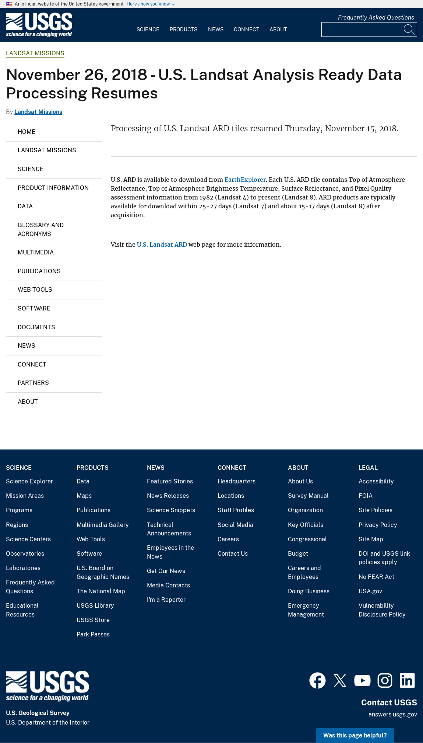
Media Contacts (168, 585)
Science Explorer (29, 481)
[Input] (369, 29)
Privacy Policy (378, 524)
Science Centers (28, 539)
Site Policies (375, 510)
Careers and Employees (304, 572)
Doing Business (308, 591)
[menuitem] (148, 25)
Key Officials (305, 524)
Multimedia (36, 252)
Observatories (25, 553)
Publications (39, 271)
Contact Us (233, 553)
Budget (298, 553)
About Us (300, 481)
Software (34, 308)
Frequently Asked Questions (376, 17)
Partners (33, 382)
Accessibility (376, 481)
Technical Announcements (169, 529)
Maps (84, 495)
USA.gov (370, 591)
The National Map (101, 591)
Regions (17, 524)
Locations (231, 495)
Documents (36, 327)
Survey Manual (308, 495)
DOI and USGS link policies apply (384, 558)
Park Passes (93, 634)
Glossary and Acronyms (41, 229)
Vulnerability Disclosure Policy (382, 610)
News (215, 29)
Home (26, 131)
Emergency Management (306, 610)
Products (183, 29)
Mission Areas (25, 495)
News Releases (168, 495)
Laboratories (23, 568)
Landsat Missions (35, 53)
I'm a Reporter (166, 599)
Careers (228, 539)
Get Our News (166, 570)
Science (148, 29)
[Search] (409, 29)
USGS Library (95, 605)
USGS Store (93, 620)
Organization (305, 510)
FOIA (366, 495)
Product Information (53, 187)
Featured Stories (170, 481)
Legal (368, 467)
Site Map (371, 539)
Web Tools (35, 289)
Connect (246, 29)
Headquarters (236, 481)
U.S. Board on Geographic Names (103, 572)
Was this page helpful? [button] (355, 735)
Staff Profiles (236, 510)
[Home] (39, 35)
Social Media (235, 524)
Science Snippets (171, 510)
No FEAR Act (376, 576)
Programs (19, 510)
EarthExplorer (245, 179)
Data (25, 206)
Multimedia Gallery (103, 524)
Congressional (307, 539)
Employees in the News (170, 552)
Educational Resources (22, 610)
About (278, 29)
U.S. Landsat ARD (162, 244)
